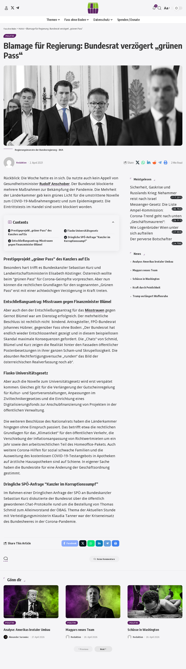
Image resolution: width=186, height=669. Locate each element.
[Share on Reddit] (154, 164)
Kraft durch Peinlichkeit (146, 286)
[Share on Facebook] (68, 545)
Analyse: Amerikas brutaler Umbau (153, 259)
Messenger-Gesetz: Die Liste (153, 203)
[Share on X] (137, 164)
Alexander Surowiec (19, 644)
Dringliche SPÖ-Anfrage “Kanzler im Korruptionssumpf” (87, 240)
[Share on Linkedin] (148, 164)
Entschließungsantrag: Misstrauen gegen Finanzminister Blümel (30, 243)
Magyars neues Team (145, 268)
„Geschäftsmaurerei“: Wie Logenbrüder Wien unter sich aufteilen (154, 226)
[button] (6, 8)
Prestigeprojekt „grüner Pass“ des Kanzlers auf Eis (30, 233)
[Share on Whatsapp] (143, 164)
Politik (10, 36)
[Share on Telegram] (159, 164)
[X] (12, 8)
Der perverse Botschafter (151, 237)
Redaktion (22, 163)
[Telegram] (17, 8)
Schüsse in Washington (146, 277)
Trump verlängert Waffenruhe (150, 294)
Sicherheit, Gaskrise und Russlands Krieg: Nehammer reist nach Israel (153, 191)
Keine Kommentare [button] (100, 561)
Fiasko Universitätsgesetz (82, 231)
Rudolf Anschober (54, 185)
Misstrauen (94, 311)
